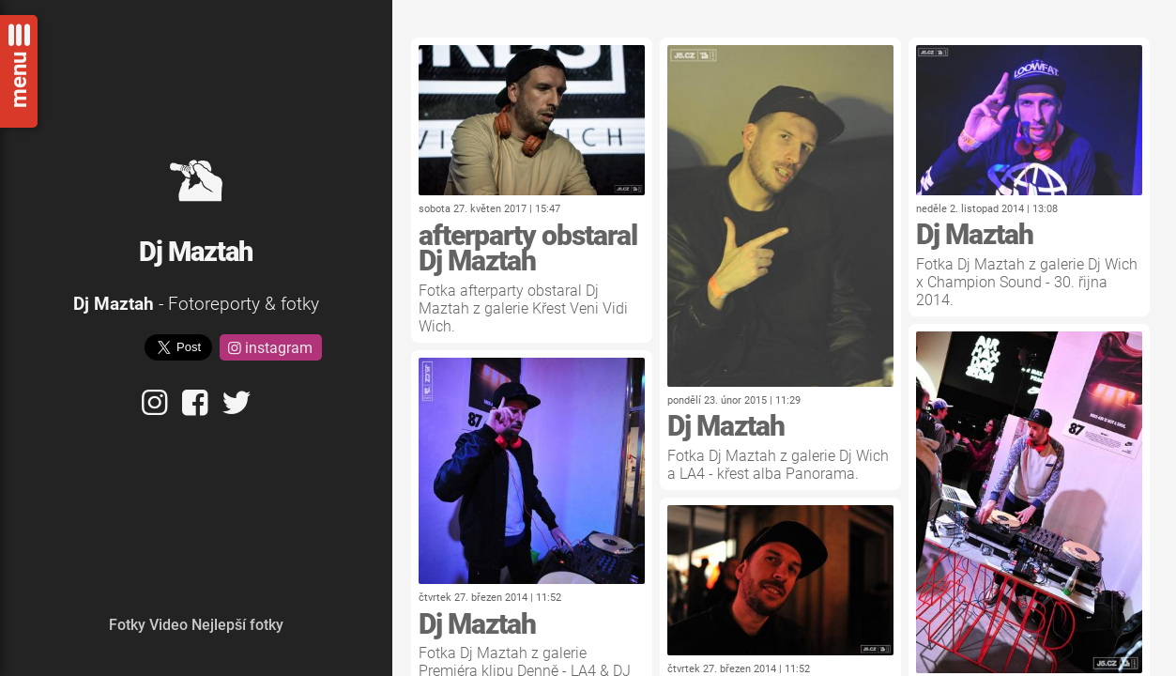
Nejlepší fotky (237, 625)
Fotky (127, 625)
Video (168, 625)
